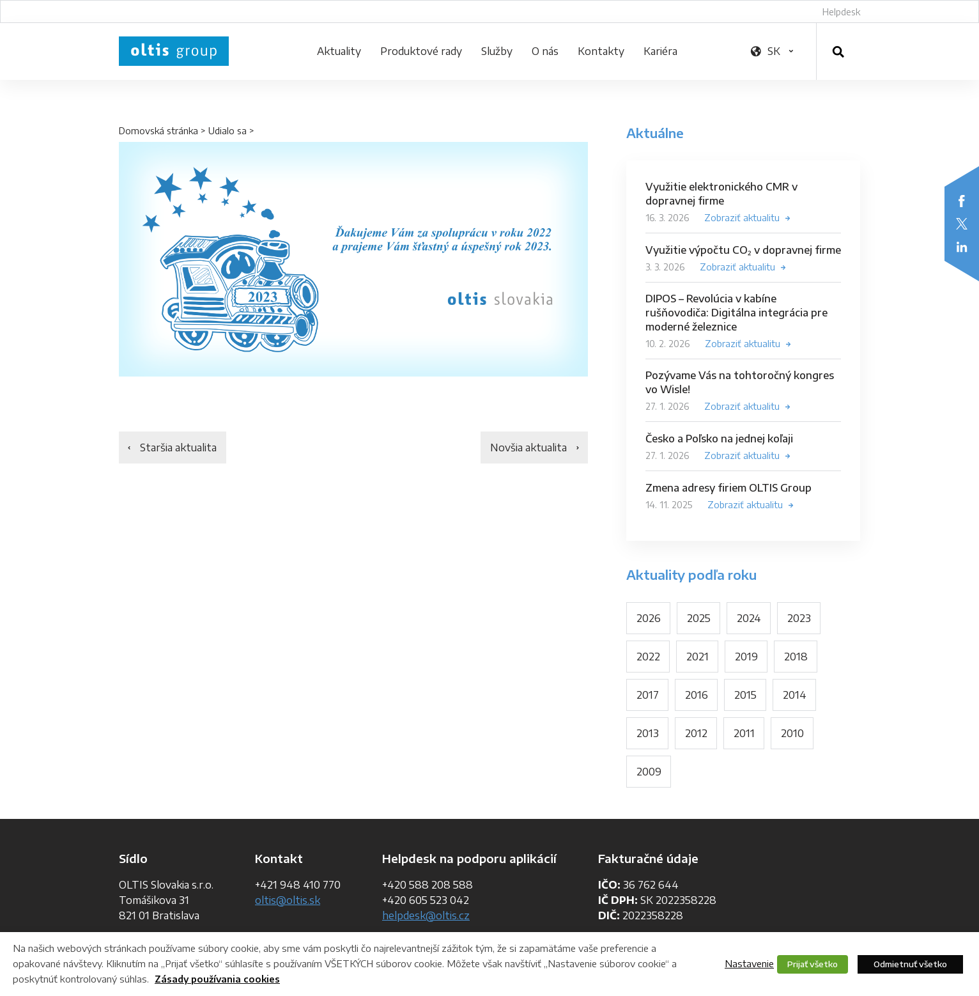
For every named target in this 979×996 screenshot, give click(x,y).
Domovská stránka (158, 130)
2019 (746, 656)
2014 (794, 695)
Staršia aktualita (178, 447)
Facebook (961, 200)
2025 (699, 618)
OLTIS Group (174, 51)
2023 (799, 618)
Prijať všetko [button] (812, 964)
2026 (648, 618)
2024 (749, 618)
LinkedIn (961, 246)
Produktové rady (421, 51)
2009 (648, 771)
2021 (697, 656)
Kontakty (601, 51)
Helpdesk (841, 11)
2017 (647, 695)
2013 (647, 733)
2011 (744, 733)
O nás (545, 51)
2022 (648, 656)
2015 (745, 695)
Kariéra (660, 51)
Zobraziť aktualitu (742, 217)
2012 (696, 733)
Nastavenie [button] (749, 963)
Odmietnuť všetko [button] (910, 964)
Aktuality (339, 51)
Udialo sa (227, 130)
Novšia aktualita (528, 447)
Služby (497, 51)
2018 (796, 656)
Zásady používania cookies (217, 979)
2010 (792, 733)
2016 (696, 695)
